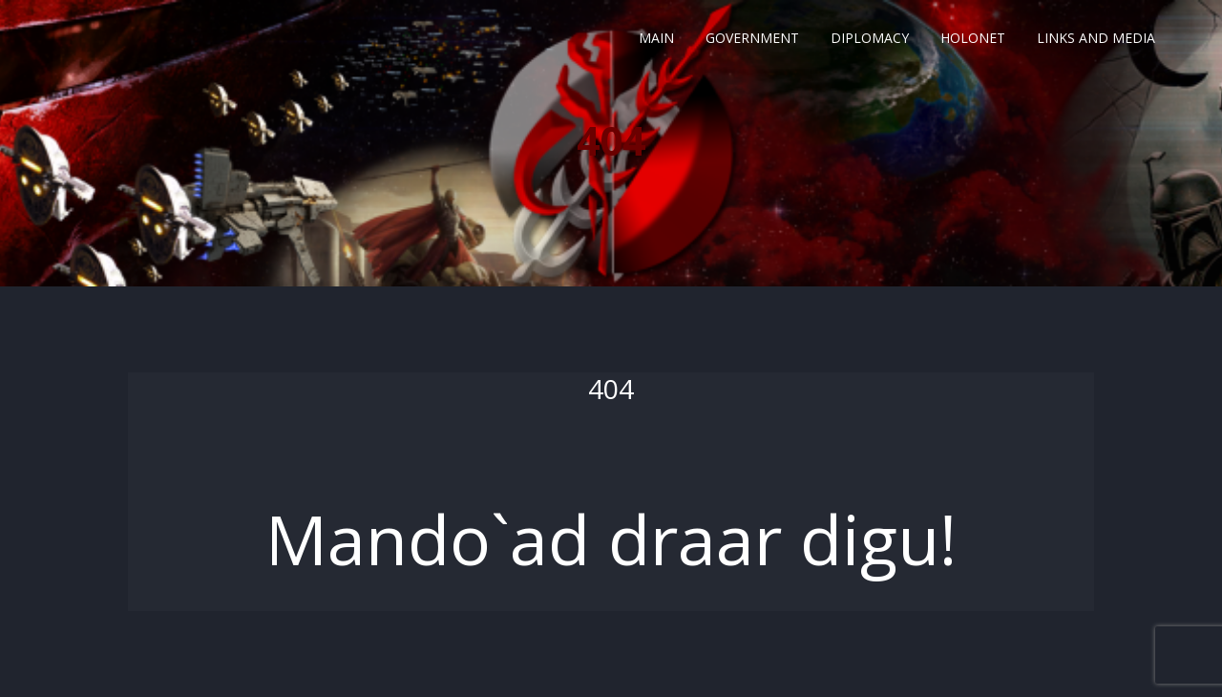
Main (656, 38)
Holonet (972, 38)
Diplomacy (870, 38)
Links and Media (1096, 38)
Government (752, 38)
